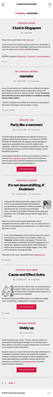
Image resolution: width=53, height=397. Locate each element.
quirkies (7, 313)
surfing (11, 110)
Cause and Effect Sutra (26, 275)
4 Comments (35, 130)
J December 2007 (21, 194)
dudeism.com (39, 255)
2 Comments (34, 81)
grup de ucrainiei (20, 158)
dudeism (8, 260)
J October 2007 (21, 280)
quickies (31, 23)
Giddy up (26, 328)
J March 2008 (21, 81)
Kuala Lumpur (31, 270)
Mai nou (30, 40)
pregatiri (32, 323)
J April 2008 (28, 33)
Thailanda (31, 56)
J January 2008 (21, 130)
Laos (38, 56)
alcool (7, 110)
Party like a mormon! (26, 125)
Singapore (22, 56)
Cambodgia (45, 56)
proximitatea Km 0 (29, 362)
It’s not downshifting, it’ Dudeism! (26, 187)
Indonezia (34, 71)
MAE (22, 49)
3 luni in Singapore (26, 28)
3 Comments (35, 280)
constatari (22, 23)
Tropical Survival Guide (26, 4)
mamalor (27, 76)
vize (6, 61)
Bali (16, 71)
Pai (27, 180)
